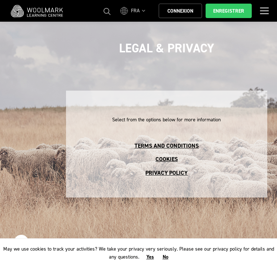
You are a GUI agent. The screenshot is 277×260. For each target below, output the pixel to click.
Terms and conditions (167, 146)
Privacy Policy (166, 173)
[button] (133, 11)
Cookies (166, 159)
